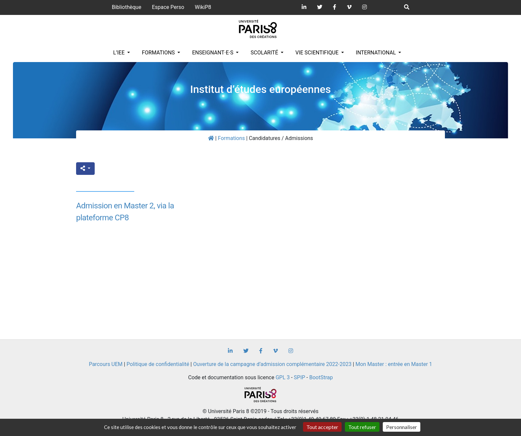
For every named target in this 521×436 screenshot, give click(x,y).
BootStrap (321, 377)
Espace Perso (168, 7)
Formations (159, 52)
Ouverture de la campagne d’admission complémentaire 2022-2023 (272, 364)
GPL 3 (282, 377)
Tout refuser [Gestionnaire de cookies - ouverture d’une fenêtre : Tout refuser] (362, 427)
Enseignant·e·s (213, 52)
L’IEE (119, 52)
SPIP (299, 377)
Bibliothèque (126, 7)
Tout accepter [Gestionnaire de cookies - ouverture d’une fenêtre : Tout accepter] (322, 427)
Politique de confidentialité (158, 364)
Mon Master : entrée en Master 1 (394, 364)
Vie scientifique (317, 52)
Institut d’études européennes (260, 89)
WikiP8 (203, 7)
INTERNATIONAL (376, 52)
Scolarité (265, 52)
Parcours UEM (105, 364)
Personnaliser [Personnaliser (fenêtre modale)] (401, 427)
